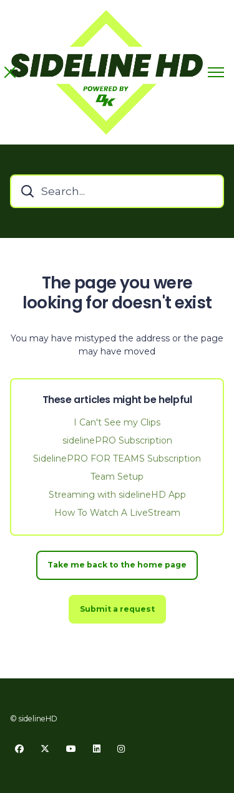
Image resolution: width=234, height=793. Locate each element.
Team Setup (117, 476)
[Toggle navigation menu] (216, 72)
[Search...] (117, 191)
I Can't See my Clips (117, 422)
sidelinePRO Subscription (117, 440)
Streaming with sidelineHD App (117, 494)
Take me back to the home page (117, 564)
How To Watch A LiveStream (117, 512)
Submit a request (117, 609)
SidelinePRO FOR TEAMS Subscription (117, 458)
